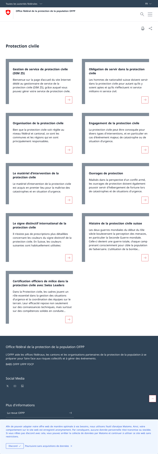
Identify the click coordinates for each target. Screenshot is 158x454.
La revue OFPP (39, 413)
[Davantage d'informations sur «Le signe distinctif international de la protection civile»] (68, 257)
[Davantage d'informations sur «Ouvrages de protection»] (144, 199)
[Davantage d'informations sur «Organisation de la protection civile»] (68, 149)
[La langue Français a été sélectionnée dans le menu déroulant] (148, 3)
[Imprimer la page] (143, 28)
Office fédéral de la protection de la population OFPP (45, 10)
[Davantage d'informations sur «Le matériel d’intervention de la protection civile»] (68, 199)
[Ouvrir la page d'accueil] (40, 14)
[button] (152, 398)
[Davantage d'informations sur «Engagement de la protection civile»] (144, 149)
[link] (41, 83)
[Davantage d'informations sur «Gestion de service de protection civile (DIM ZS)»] (68, 99)
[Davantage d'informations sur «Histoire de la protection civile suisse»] (144, 257)
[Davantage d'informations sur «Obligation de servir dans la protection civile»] (144, 99)
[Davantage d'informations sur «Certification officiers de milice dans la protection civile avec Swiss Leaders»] (68, 319)
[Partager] (150, 28)
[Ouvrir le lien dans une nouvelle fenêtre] (8, 386)
